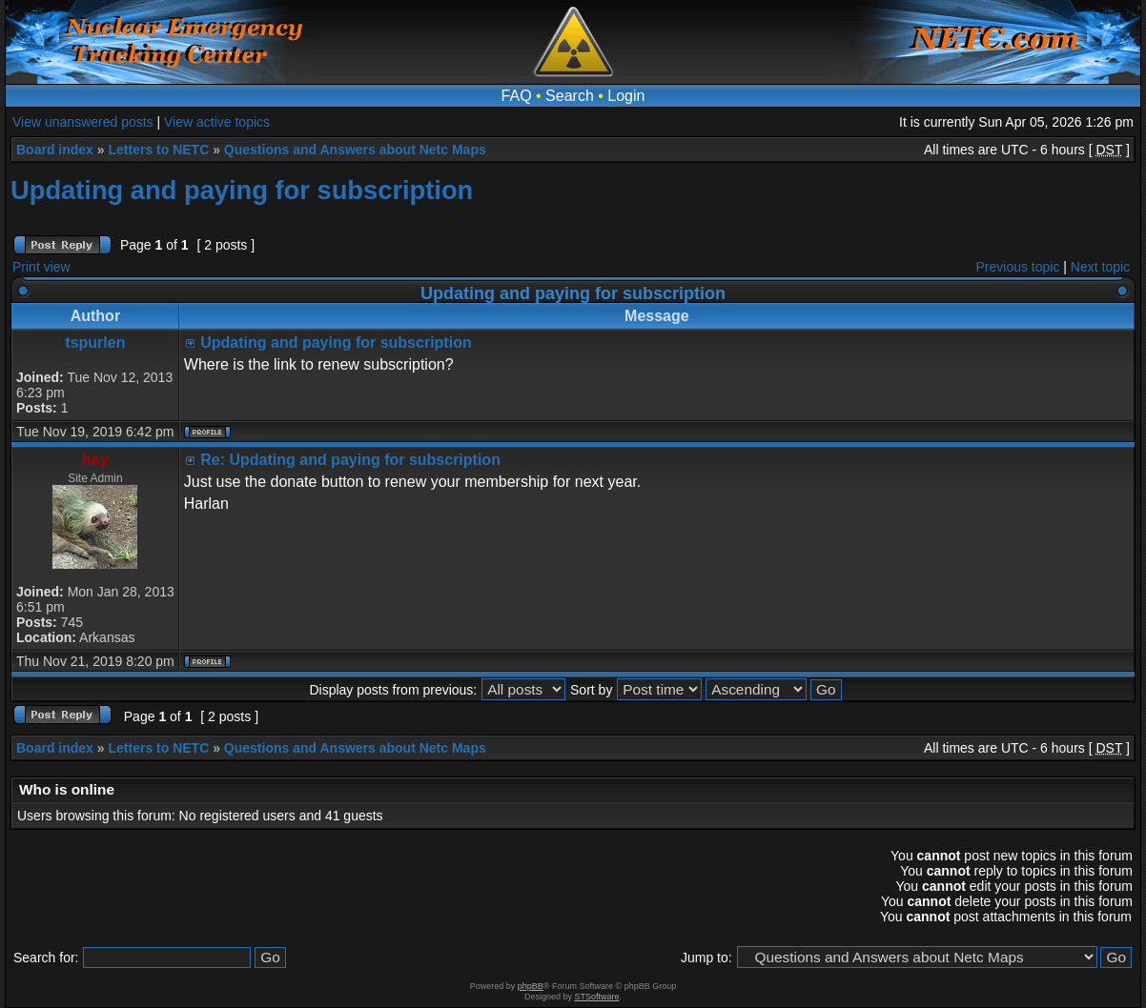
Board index (54, 149)
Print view (41, 266)
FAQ (516, 96)
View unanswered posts (82, 122)
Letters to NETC (158, 149)
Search (569, 96)
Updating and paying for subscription (241, 190)
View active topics (217, 122)
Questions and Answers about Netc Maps (355, 149)
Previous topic (1018, 266)
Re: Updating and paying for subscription (350, 460)
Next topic (1100, 266)
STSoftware (597, 996)
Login (626, 96)
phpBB (530, 986)
